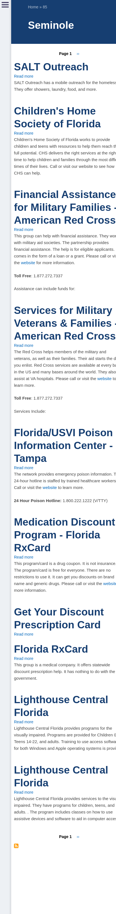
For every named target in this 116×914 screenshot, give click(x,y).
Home (33, 7)
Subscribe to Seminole (16, 846)
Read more (23, 76)
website (28, 262)
